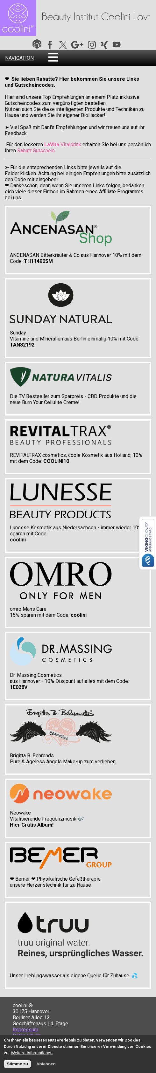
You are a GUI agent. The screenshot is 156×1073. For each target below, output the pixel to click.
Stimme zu (17, 1064)
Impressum (25, 1030)
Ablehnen (46, 1064)
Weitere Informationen (32, 1053)
